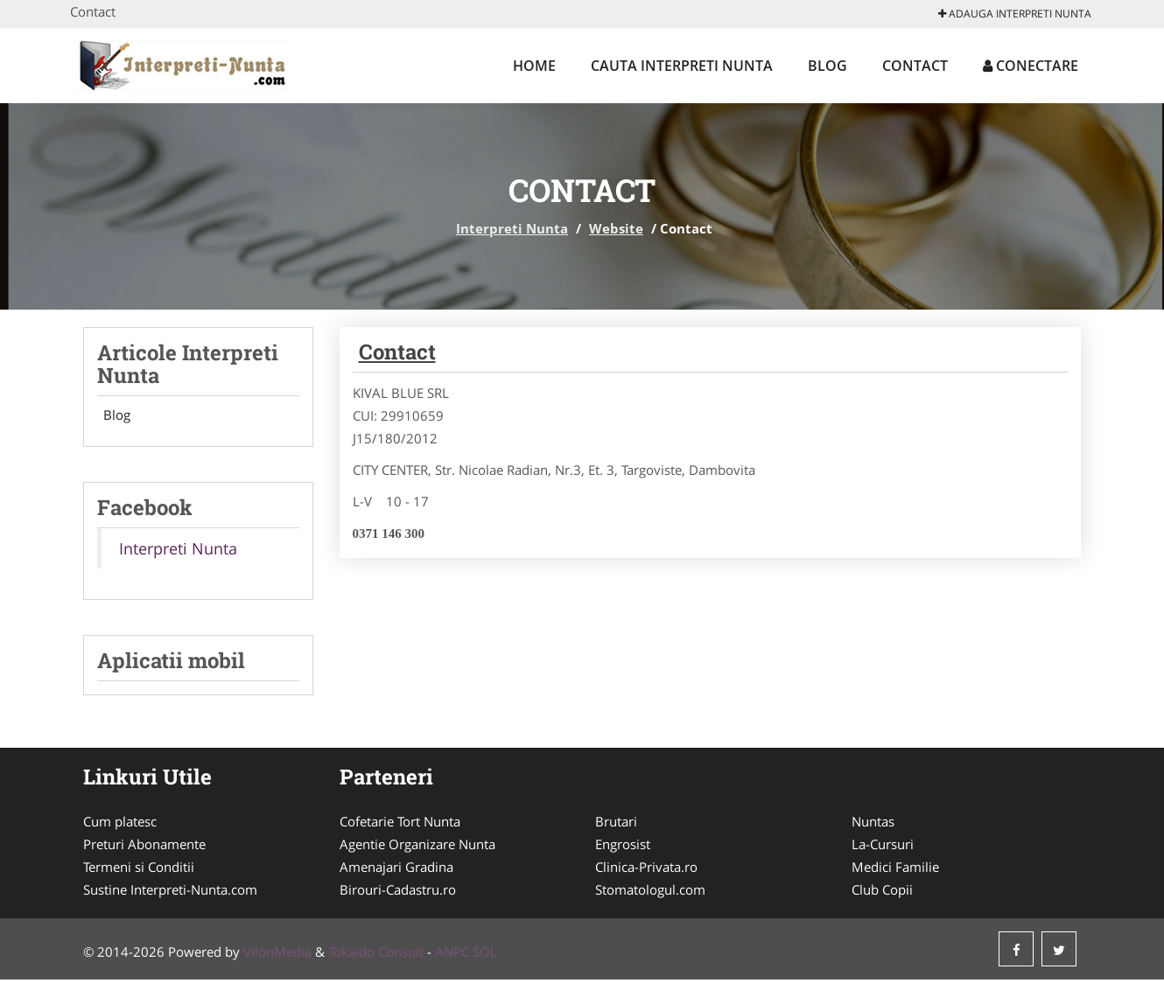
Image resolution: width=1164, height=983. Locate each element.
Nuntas (873, 824)
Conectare (1030, 65)
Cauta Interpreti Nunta (682, 65)
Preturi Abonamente (144, 847)
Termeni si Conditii (138, 870)
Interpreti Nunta (512, 228)
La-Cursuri (883, 847)
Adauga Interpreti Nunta (1014, 13)
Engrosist (622, 847)
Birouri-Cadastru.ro (398, 893)
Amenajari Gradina (396, 870)
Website (616, 228)
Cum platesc (120, 824)
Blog (827, 65)
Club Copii (882, 893)
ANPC (452, 955)
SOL (485, 955)
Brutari (616, 824)
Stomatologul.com (650, 893)
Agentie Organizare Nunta (417, 847)
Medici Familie (895, 870)
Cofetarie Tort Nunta (400, 824)
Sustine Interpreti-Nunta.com (170, 893)
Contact (915, 65)
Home (534, 65)
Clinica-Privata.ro (646, 870)
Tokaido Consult (376, 955)
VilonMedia (277, 955)
